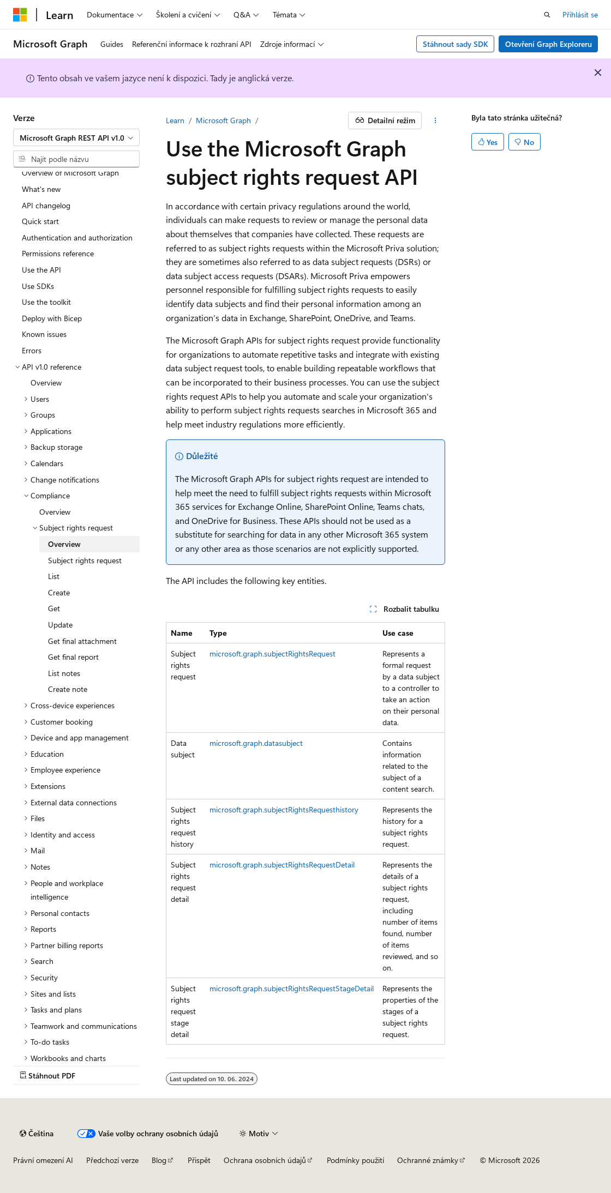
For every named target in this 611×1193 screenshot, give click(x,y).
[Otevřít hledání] (547, 15)
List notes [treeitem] (64, 673)
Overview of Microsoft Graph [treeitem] (70, 172)
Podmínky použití (355, 1160)
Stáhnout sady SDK (455, 44)
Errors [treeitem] (31, 350)
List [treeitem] (53, 576)
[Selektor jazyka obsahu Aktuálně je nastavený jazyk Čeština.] (36, 1133)
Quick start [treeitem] (40, 221)
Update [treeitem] (60, 624)
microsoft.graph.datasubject (256, 743)
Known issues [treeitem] (44, 334)
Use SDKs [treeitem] (38, 286)
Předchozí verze (112, 1160)
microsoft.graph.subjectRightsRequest (272, 653)
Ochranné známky (427, 1160)
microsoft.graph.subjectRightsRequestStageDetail (291, 988)
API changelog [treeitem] (46, 205)
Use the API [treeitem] (41, 269)
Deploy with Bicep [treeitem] (52, 318)
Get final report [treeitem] (73, 657)
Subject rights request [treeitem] (85, 560)
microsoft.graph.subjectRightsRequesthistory (283, 809)
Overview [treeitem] (46, 382)
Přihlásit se (580, 14)
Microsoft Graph (223, 120)
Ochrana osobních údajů (265, 1160)
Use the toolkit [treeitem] (46, 302)
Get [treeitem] (54, 608)
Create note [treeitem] (67, 689)
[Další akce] (435, 120)
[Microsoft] (20, 15)
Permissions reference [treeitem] (58, 253)
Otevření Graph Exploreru (548, 44)
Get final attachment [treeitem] (82, 641)
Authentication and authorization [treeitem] (77, 237)
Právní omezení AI (43, 1160)
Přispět (199, 1160)
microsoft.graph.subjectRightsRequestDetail (282, 864)
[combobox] (76, 137)
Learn (175, 120)
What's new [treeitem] (41, 189)
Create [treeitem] (59, 592)
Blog (159, 1160)
